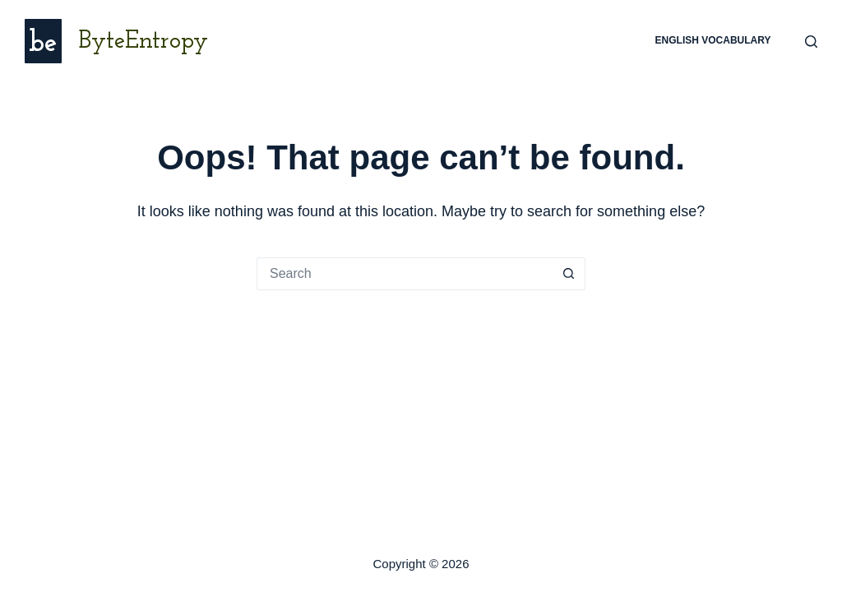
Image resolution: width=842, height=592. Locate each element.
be (43, 44)
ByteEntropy (143, 41)
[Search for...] (405, 273)
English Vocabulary (713, 40)
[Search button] (569, 273)
